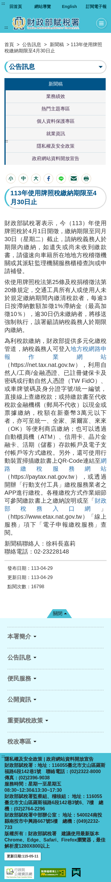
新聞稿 (57, 44)
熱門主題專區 (55, 108)
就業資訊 (55, 133)
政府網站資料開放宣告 (55, 158)
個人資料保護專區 (56, 121)
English (69, 6)
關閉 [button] (57, 613)
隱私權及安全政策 (56, 146)
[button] (11, 178)
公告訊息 (31, 44)
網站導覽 (42, 6)
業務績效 (55, 96)
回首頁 (15, 6)
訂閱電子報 (96, 6)
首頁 (9, 44)
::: (3, 3)
